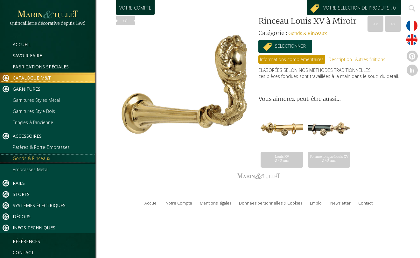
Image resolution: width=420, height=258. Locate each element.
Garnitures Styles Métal (36, 100)
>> (393, 24)
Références (26, 241)
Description (340, 59)
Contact (23, 252)
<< (375, 24)
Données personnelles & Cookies (270, 203)
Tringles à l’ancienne (33, 122)
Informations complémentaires (292, 59)
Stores (21, 194)
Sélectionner (290, 46)
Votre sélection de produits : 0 (360, 8)
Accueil (22, 44)
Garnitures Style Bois (34, 111)
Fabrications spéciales (41, 67)
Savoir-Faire (27, 55)
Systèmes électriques (39, 205)
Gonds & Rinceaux (31, 158)
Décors (22, 216)
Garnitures (26, 89)
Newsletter (340, 203)
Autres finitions (370, 59)
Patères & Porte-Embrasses (41, 147)
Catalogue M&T (32, 78)
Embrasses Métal (30, 169)
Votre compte (135, 8)
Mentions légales (215, 203)
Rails (19, 183)
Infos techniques (34, 228)
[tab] (291, 59)
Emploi (316, 203)
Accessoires (27, 136)
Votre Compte (179, 203)
